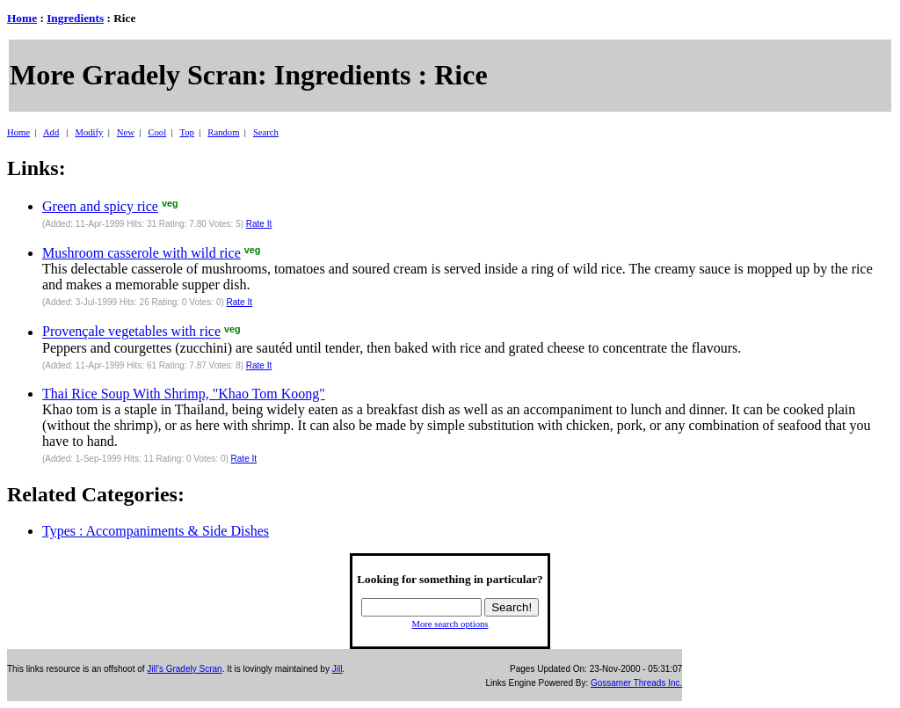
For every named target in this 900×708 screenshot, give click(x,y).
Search (266, 132)
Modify (89, 132)
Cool (157, 132)
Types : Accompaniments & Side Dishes (155, 530)
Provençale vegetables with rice (131, 332)
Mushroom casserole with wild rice (141, 252)
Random (223, 132)
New (125, 132)
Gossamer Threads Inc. (636, 683)
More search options (449, 624)
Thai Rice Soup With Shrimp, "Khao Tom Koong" (183, 393)
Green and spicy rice (100, 206)
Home (22, 18)
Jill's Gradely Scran (184, 669)
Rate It (259, 224)
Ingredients (75, 18)
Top (186, 132)
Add (51, 132)
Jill (337, 669)
